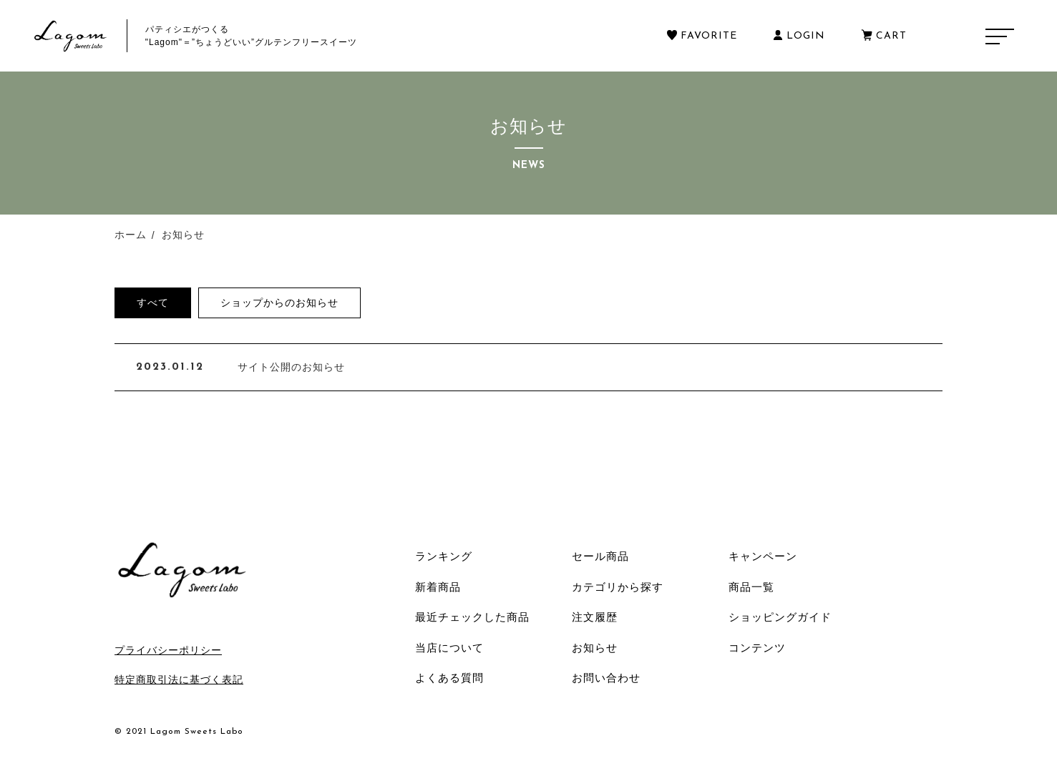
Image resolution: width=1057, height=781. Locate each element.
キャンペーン (763, 556)
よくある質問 (449, 678)
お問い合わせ (606, 678)
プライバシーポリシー (168, 650)
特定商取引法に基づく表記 (179, 679)
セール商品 (600, 556)
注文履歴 (595, 617)
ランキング (443, 556)
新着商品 (438, 587)
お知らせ (595, 648)
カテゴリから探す (617, 587)
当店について (449, 648)
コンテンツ (757, 648)
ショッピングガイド (780, 617)
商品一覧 (751, 587)
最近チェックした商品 (472, 617)
